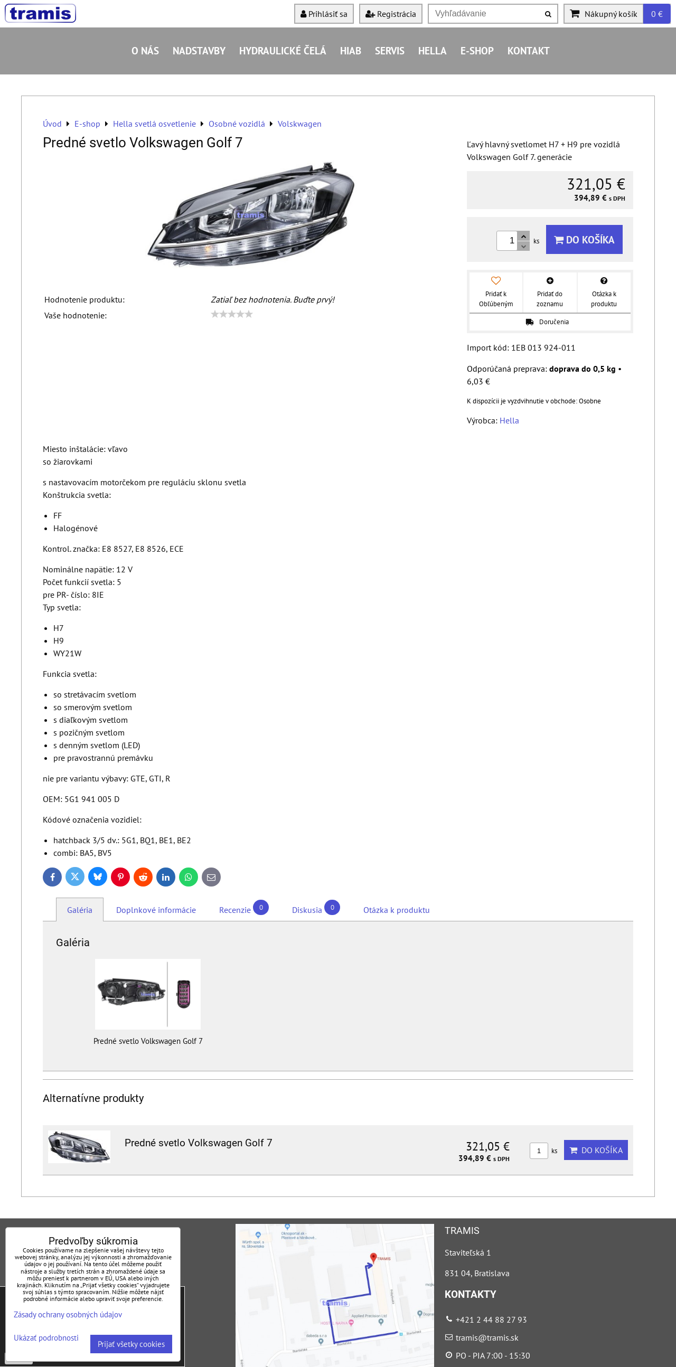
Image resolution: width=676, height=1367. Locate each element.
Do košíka (584, 239)
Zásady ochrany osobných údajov (68, 1314)
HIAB (350, 50)
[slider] (232, 314)
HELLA (432, 50)
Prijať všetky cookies (131, 1344)
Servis (390, 50)
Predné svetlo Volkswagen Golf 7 (199, 1143)
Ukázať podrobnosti (46, 1338)
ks (543, 1150)
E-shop (477, 50)
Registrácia (390, 13)
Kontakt (529, 50)
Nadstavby (199, 50)
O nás (145, 50)
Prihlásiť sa (324, 13)
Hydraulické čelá (282, 50)
